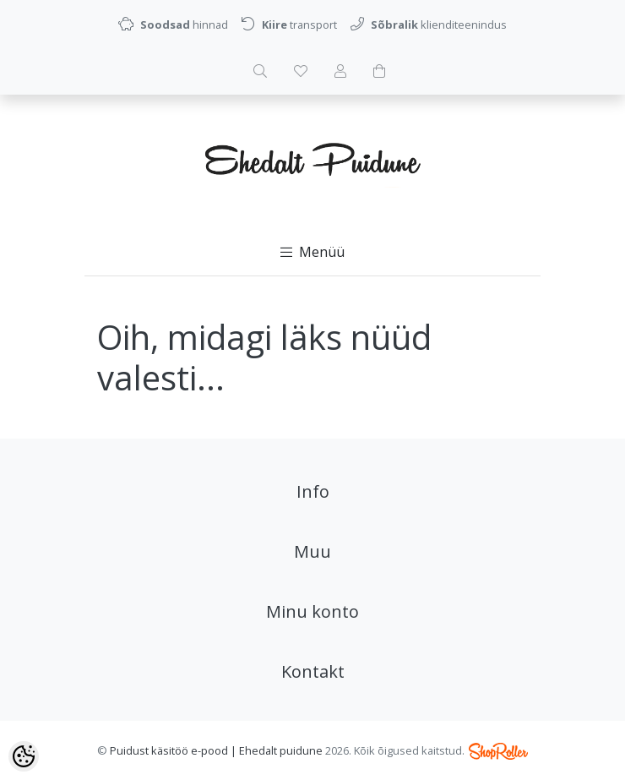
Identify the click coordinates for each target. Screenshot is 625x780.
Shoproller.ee (498, 751)
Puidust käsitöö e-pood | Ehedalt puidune (216, 750)
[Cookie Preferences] (23, 756)
